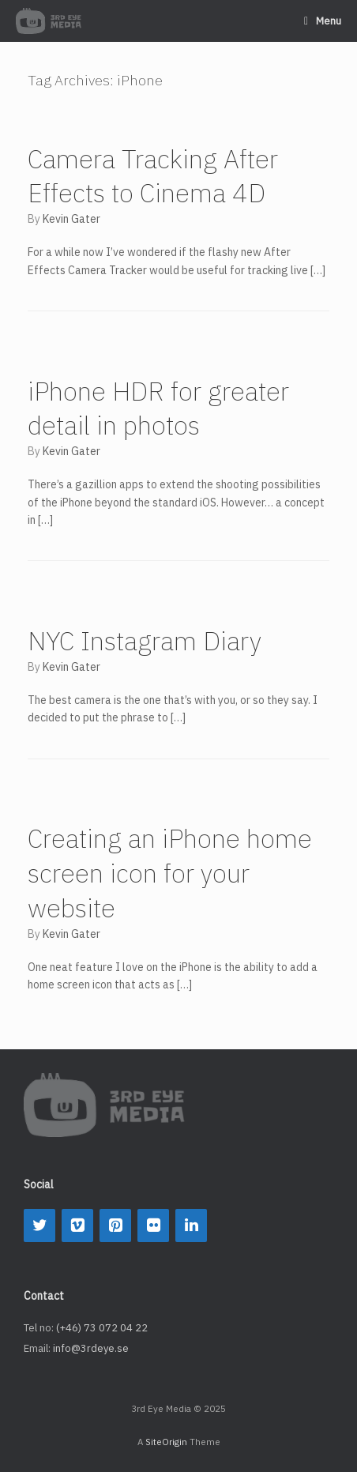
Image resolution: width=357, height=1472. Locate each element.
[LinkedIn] (191, 1225)
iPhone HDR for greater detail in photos (158, 408)
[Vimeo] (77, 1225)
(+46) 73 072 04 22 (102, 1328)
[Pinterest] (115, 1225)
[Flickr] (153, 1225)
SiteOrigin (166, 1442)
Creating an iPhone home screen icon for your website (170, 873)
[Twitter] (39, 1225)
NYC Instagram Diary (144, 640)
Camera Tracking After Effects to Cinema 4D (153, 176)
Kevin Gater (71, 219)
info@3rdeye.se (91, 1348)
